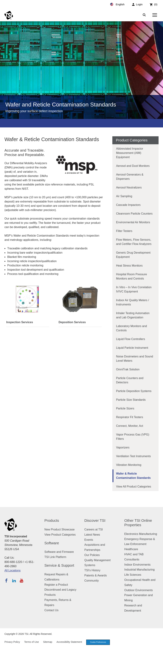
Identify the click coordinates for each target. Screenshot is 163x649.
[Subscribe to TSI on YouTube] (21, 580)
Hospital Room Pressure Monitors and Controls (131, 276)
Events (88, 539)
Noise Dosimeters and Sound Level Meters (134, 358)
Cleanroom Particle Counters (134, 213)
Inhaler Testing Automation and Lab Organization (132, 315)
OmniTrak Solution (128, 369)
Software (51, 543)
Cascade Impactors (128, 204)
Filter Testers (124, 230)
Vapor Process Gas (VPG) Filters (132, 436)
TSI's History (92, 570)
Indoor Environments (137, 564)
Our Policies (92, 555)
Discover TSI (95, 520)
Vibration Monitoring (128, 464)
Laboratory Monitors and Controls (131, 328)
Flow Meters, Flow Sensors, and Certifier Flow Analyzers (133, 241)
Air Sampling (124, 196)
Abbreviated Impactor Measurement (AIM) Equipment (129, 153)
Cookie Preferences (99, 642)
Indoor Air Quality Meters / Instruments (132, 302)
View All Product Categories (133, 486)
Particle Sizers (125, 408)
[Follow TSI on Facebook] (6, 580)
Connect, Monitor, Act (129, 425)
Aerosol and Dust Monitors (133, 165)
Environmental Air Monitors (133, 222)
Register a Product (56, 584)
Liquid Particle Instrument (132, 347)
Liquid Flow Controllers (130, 339)
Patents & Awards (95, 575)
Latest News (92, 534)
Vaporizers (122, 447)
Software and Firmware (59, 551)
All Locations (12, 570)
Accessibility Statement (69, 642)
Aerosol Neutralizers (129, 187)
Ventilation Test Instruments (133, 456)
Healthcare (131, 549)
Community (91, 580)
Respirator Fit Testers (129, 417)
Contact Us (51, 610)
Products (51, 520)
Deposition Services (72, 322)
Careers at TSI (93, 529)
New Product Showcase (59, 529)
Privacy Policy (12, 642)
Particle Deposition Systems (133, 391)
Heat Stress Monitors (129, 265)
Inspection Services (19, 322)
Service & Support (59, 565)
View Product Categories (60, 534)
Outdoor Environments (138, 590)
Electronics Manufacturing (140, 533)
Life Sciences (132, 574)
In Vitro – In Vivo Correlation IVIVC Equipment (134, 289)
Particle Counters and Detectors (129, 380)
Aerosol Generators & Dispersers (129, 176)
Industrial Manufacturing (139, 569)
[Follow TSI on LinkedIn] (14, 580)
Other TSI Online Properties (138, 522)
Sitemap (47, 642)
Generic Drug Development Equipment (133, 254)
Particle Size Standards (131, 399)
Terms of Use (31, 642)
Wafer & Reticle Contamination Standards (133, 475)
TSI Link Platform (55, 556)
